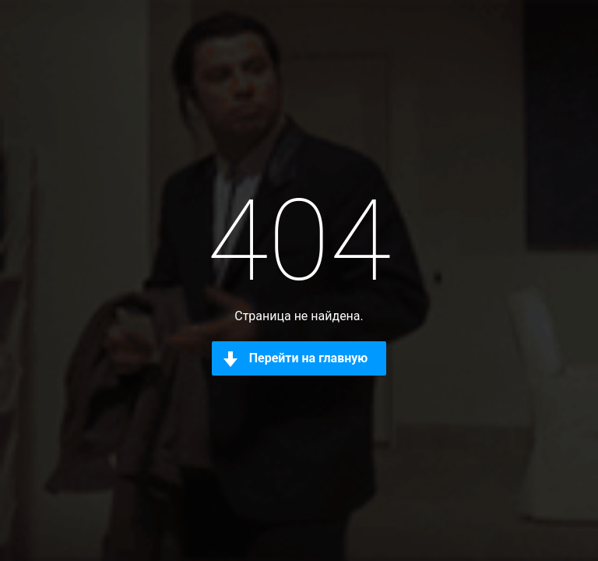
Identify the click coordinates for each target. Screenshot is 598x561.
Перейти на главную (308, 358)
